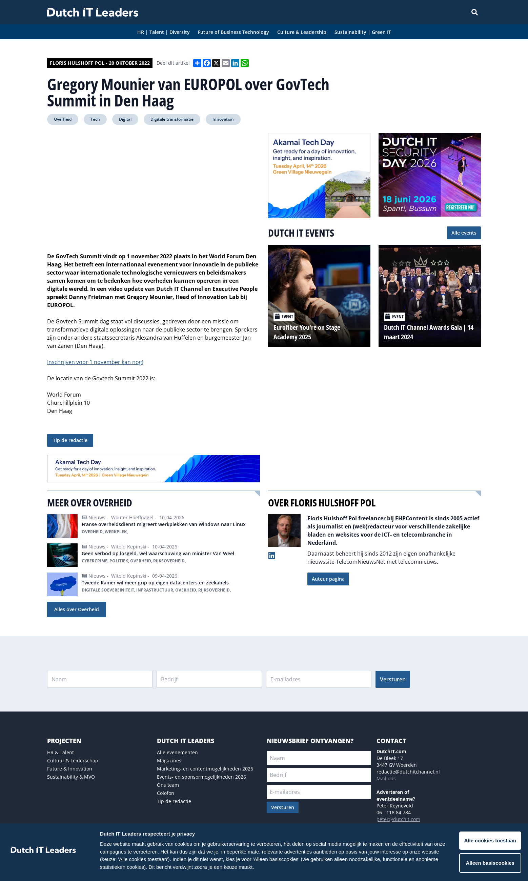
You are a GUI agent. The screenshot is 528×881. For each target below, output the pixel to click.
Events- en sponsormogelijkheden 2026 (201, 777)
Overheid (63, 119)
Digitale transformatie (172, 119)
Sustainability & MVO (71, 777)
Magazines (169, 760)
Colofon (165, 793)
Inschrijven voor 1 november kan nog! (95, 362)
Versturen (393, 679)
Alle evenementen (177, 752)
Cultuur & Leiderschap (72, 760)
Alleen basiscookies (490, 863)
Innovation (223, 119)
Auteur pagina (328, 579)
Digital (125, 119)
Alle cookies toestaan (490, 840)
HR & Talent (60, 752)
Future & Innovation (69, 768)
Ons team (168, 785)
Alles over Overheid (76, 609)
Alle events (463, 232)
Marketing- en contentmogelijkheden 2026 (205, 768)
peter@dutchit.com (398, 819)
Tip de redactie (70, 440)
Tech (95, 119)
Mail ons (386, 778)
